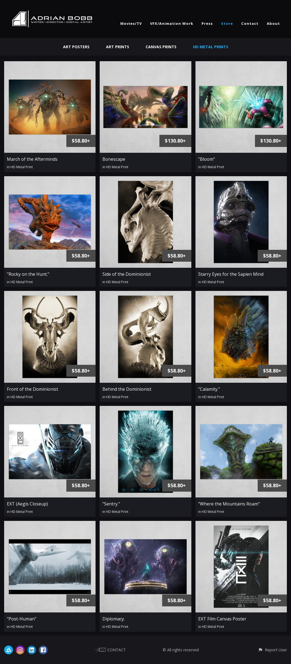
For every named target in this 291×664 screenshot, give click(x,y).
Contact (250, 23)
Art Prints (117, 46)
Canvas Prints (161, 46)
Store (227, 23)
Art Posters (76, 46)
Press (207, 23)
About (273, 23)
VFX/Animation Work (171, 23)
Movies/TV (131, 23)
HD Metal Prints (210, 46)
